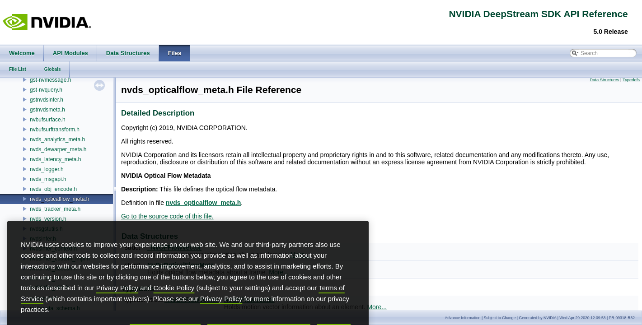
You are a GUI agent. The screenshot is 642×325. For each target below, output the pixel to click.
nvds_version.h (48, 219)
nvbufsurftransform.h (55, 129)
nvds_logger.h (47, 169)
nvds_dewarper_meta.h (58, 149)
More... (377, 307)
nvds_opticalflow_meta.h (59, 199)
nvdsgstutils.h (46, 229)
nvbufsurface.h (48, 119)
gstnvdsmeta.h (47, 110)
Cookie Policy (174, 302)
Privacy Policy (117, 302)
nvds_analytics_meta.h (57, 139)
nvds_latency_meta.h (55, 159)
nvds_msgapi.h (48, 179)
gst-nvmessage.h (50, 80)
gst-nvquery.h (46, 90)
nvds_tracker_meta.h (55, 209)
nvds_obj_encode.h (53, 189)
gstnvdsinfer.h (46, 100)
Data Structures (604, 80)
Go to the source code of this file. (167, 216)
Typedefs (631, 80)
